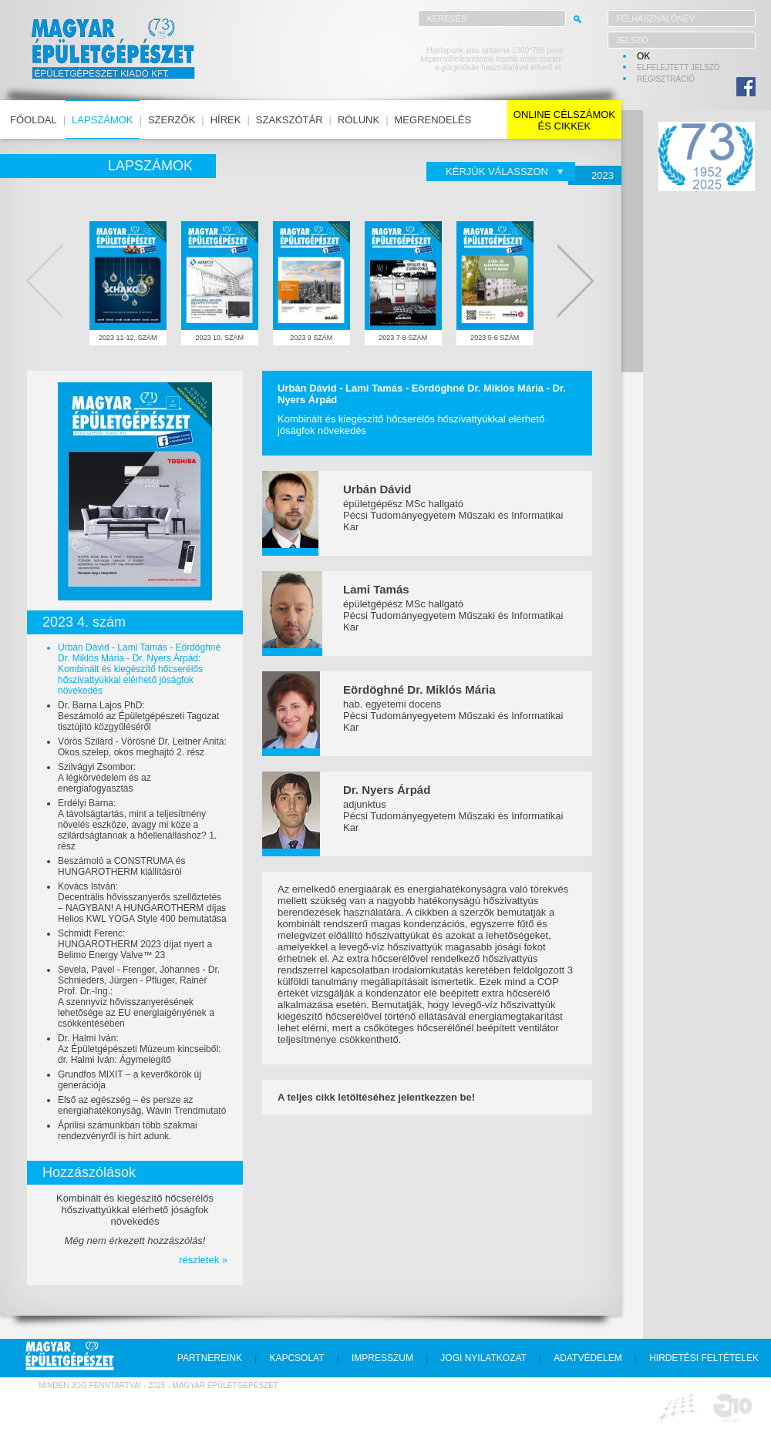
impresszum (382, 1358)
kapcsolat (296, 1358)
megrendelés (433, 120)
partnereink (209, 1358)
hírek (225, 120)
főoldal (33, 120)
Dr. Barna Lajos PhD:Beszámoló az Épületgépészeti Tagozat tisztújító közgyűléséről (138, 716)
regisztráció (666, 79)
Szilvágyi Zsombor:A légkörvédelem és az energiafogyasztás (104, 778)
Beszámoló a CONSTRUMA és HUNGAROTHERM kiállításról (121, 866)
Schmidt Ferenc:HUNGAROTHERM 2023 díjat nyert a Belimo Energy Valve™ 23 (135, 944)
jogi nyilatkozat (483, 1358)
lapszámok (102, 120)
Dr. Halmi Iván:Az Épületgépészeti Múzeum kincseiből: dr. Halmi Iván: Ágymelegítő (139, 1049)
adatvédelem (587, 1358)
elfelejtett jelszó (678, 67)
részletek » (203, 1260)
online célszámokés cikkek (564, 120)
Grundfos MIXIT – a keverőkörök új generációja (129, 1080)
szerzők (171, 120)
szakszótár (289, 120)
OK (643, 56)
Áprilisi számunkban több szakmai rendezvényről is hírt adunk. (127, 1130)
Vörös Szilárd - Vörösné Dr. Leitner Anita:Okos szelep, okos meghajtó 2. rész (142, 747)
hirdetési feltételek (704, 1358)
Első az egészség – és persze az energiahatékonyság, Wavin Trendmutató (142, 1105)
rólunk (358, 120)
